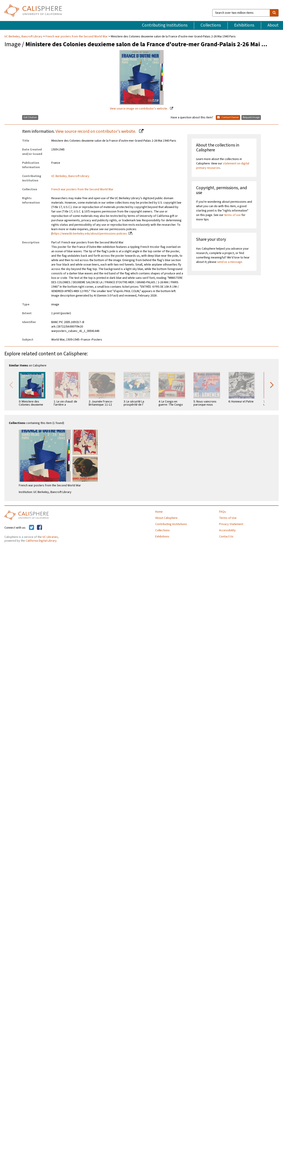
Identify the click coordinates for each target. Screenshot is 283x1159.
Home (159, 511)
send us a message (229, 262)
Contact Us (226, 536)
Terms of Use (228, 518)
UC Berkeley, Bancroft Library (23, 36)
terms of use (232, 215)
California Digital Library (41, 541)
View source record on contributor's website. (96, 131)
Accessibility (227, 530)
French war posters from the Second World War (77, 36)
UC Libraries (50, 537)
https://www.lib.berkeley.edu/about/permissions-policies (89, 233)
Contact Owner (228, 117)
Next (272, 384)
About (273, 25)
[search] (274, 13)
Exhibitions (244, 25)
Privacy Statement (231, 524)
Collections (211, 25)
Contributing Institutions (164, 25)
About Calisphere (166, 518)
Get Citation (30, 117)
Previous (11, 384)
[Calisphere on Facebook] (39, 528)
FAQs (222, 511)
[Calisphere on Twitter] (31, 528)
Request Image (251, 117)
